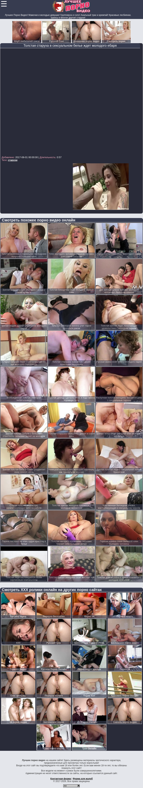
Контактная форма (60, 778)
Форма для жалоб (83, 778)
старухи (12, 160)
